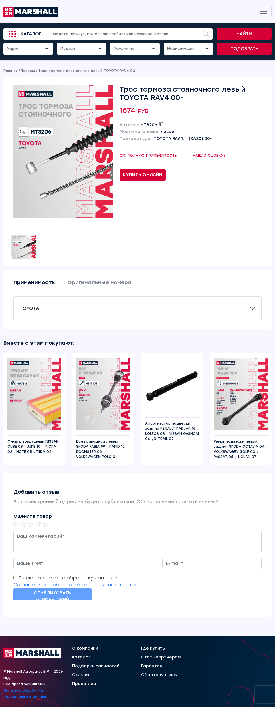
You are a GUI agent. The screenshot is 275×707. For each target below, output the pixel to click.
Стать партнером (161, 657)
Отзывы (80, 675)
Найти (244, 34)
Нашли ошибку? (209, 156)
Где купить (153, 648)
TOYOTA (29, 308)
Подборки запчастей (96, 666)
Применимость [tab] (34, 282)
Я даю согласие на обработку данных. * (68, 578)
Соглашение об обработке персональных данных (74, 584)
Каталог (31, 34)
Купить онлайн (142, 174)
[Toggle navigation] (264, 11)
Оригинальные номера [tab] (99, 282)
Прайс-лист (85, 684)
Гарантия (151, 666)
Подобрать (244, 48)
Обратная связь (159, 675)
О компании (85, 648)
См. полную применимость (148, 155)
